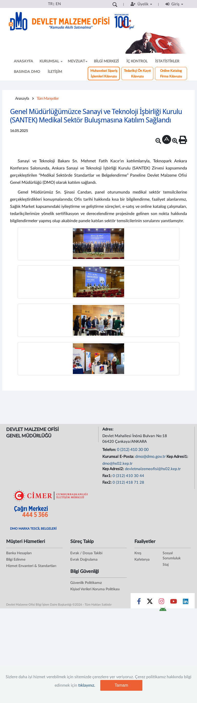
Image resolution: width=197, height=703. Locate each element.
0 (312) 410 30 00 (133, 450)
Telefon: (109, 450)
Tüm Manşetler (48, 98)
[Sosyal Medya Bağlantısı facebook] (139, 602)
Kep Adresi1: (177, 457)
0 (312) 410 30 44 (128, 476)
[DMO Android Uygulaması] (162, 610)
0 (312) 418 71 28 (128, 482)
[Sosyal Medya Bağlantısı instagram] (161, 602)
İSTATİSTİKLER (167, 61)
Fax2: (107, 482)
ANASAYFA (23, 61)
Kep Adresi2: (113, 469)
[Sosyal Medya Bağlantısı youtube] (173, 602)
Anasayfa (22, 98)
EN (58, 4)
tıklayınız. (86, 685)
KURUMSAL (51, 61)
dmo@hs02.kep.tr (117, 464)
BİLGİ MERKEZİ (106, 61)
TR (50, 4)
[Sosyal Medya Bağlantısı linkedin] (185, 602)
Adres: (108, 429)
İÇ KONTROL (136, 61)
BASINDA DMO (27, 72)
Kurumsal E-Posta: (118, 457)
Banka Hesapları (19, 553)
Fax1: (107, 476)
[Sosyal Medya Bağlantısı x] (150, 602)
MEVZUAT (77, 61)
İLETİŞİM (55, 72)
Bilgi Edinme (15, 559)
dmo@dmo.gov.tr (150, 457)
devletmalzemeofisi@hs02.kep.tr (153, 469)
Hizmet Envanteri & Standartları (31, 566)
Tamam (121, 685)
